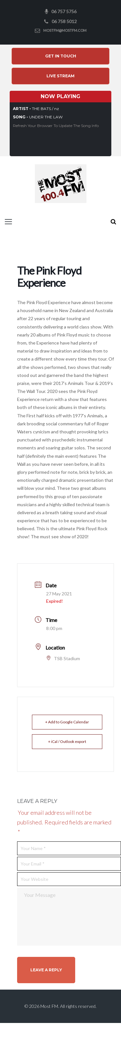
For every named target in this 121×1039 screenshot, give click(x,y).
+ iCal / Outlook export (67, 741)
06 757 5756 (63, 11)
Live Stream (60, 75)
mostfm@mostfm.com (64, 30)
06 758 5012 (64, 21)
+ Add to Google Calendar (67, 722)
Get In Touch (60, 56)
